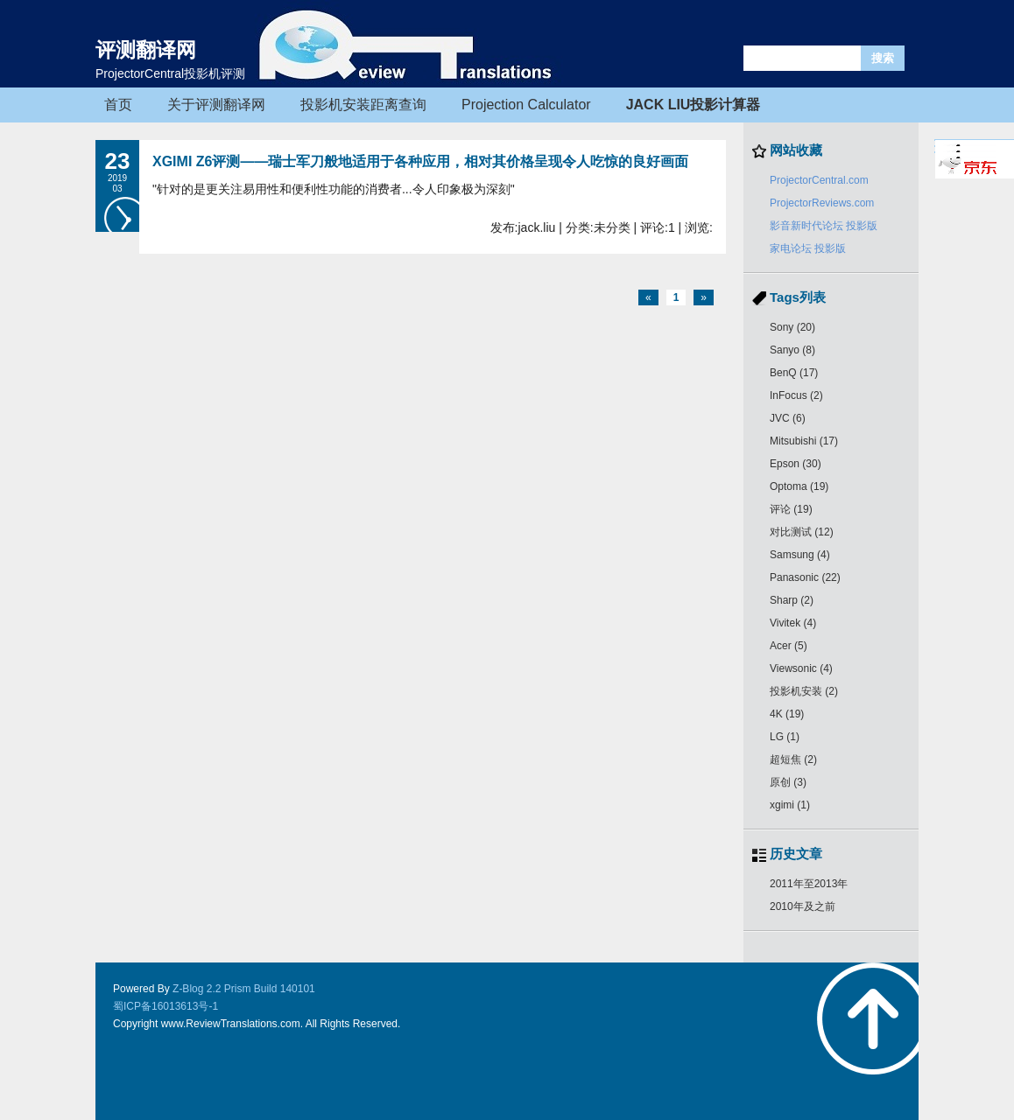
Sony (792, 327)
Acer (788, 646)
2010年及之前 (802, 906)
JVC (788, 418)
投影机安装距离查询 (363, 104)
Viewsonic (801, 668)
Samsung (800, 555)
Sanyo (792, 350)
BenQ (794, 373)
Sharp (791, 600)
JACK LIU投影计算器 (693, 104)
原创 (788, 782)
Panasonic (805, 577)
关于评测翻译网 (216, 104)
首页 (118, 104)
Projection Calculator (526, 104)
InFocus (796, 395)
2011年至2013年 (809, 884)
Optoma (799, 486)
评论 (791, 509)
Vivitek (793, 623)
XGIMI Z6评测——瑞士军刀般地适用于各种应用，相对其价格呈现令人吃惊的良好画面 (420, 161)
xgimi (790, 805)
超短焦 (793, 759)
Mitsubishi (804, 441)
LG (784, 737)
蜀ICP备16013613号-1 (165, 1006)
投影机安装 (804, 691)
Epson (795, 464)
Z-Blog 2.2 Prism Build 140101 (244, 989)
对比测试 (802, 532)
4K (787, 714)
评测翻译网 (145, 49)
